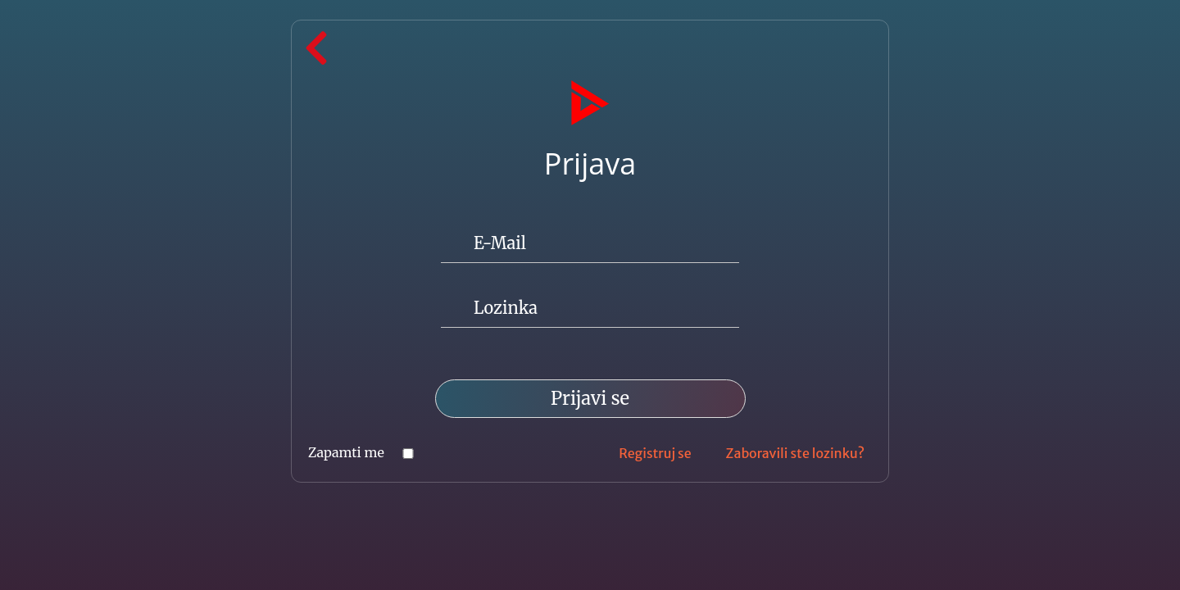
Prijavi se (590, 398)
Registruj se (655, 453)
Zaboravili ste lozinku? (795, 453)
